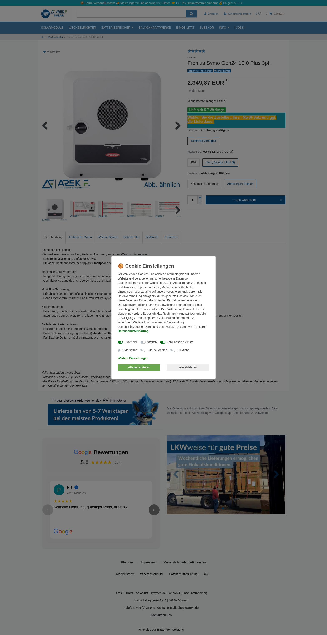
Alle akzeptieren (139, 367)
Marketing (131, 350)
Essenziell (131, 342)
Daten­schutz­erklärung (133, 331)
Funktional (183, 350)
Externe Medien (157, 350)
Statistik (152, 342)
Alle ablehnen (188, 367)
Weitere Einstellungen (133, 358)
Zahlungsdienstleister (180, 342)
